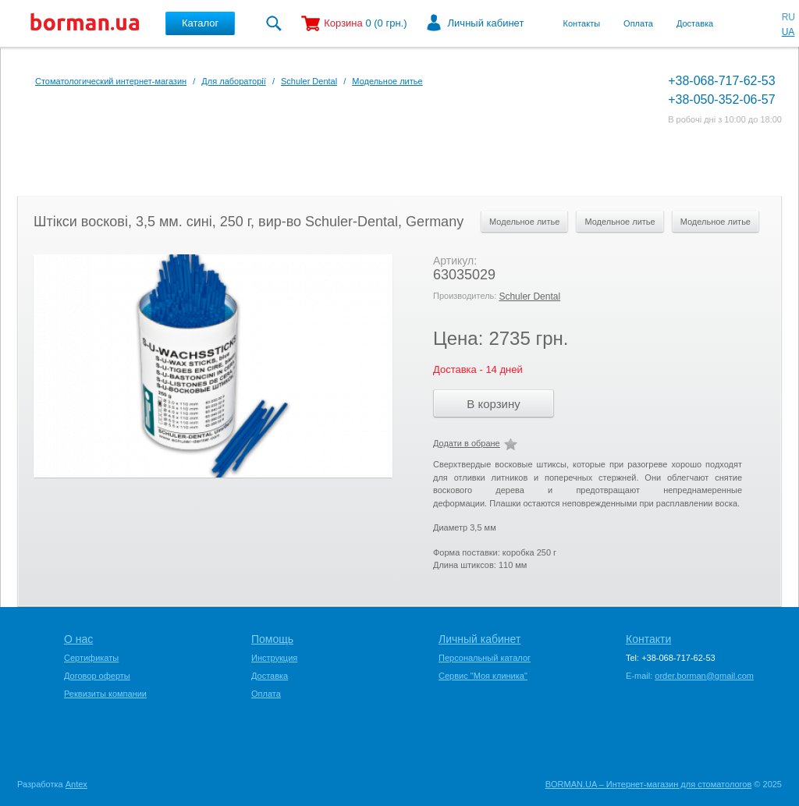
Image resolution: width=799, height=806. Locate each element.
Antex (76, 784)
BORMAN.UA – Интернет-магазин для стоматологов (648, 784)
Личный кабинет (486, 23)
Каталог (200, 23)
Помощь (272, 639)
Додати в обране (466, 443)
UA (788, 32)
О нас (78, 639)
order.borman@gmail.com (704, 675)
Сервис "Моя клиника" (483, 675)
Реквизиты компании (105, 693)
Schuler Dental (309, 81)
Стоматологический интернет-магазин (110, 81)
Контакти (648, 639)
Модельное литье (387, 81)
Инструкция (274, 657)
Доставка (694, 23)
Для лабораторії (233, 81)
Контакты (582, 23)
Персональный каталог (485, 657)
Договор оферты (97, 675)
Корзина (343, 23)
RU (788, 17)
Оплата (638, 23)
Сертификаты (91, 657)
